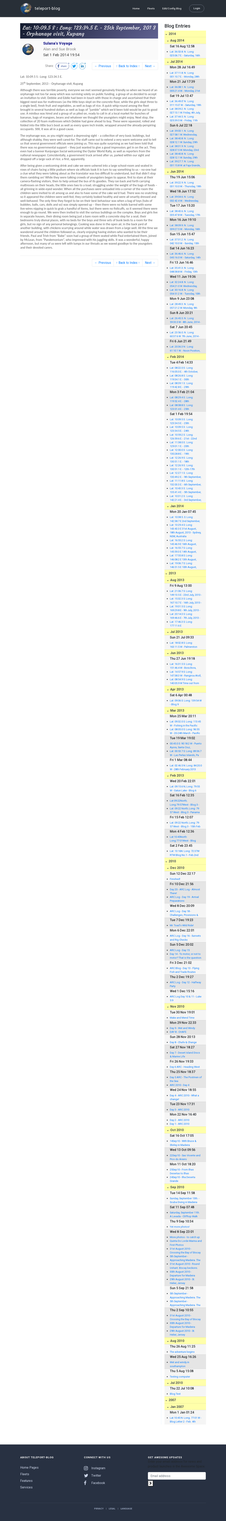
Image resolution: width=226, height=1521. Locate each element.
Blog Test (175, 1393)
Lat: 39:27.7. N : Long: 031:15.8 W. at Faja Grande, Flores (185, 163)
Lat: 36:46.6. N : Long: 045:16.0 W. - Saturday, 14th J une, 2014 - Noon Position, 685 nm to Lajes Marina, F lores (186, 255)
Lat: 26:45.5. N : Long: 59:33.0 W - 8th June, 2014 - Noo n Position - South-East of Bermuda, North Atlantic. (185, 320)
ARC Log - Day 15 (180, 950)
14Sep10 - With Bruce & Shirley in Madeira (183, 1143)
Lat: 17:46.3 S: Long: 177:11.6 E (181, 623)
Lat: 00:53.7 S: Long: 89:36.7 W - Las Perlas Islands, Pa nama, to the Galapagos (185, 753)
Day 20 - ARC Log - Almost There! (185, 891)
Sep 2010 (176, 1187)
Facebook (94, 1483)
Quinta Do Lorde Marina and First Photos (186, 1242)
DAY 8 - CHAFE (178, 1031)
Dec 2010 (176, 868)
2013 (172, 573)
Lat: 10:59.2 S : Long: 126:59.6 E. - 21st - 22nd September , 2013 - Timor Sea (184, 436)
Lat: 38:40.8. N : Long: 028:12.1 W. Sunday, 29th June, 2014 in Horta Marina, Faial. (185, 155)
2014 (172, 34)
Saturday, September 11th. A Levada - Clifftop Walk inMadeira (185, 1214)
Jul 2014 (176, 62)
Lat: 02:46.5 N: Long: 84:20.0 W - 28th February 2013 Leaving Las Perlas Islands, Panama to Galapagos (186, 767)
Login (196, 8)
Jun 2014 (176, 171)
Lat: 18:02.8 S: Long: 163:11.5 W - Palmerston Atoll (183, 644)
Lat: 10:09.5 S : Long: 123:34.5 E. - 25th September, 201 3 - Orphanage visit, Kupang (184, 421)
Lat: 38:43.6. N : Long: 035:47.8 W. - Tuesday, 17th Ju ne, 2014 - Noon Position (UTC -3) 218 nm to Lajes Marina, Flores (185, 213)
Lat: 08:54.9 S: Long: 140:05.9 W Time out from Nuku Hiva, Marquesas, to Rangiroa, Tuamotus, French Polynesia (186, 681)
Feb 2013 (176, 775)
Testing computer (180, 1376)
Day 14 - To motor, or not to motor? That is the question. (186, 955)
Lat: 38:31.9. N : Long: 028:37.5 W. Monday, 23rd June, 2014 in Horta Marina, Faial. (185, 148)
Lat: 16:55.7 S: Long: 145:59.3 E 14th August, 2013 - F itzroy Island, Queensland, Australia (183, 550)
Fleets (151, 8)
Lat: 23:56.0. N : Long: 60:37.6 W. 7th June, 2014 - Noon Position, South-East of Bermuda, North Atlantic (185, 334)
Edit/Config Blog (171, 8)
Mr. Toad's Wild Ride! (182, 925)
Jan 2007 (176, 1407)
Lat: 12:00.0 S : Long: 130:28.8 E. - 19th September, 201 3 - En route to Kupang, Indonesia (185, 452)
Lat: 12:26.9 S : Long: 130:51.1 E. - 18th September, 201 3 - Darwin (184, 459)
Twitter (92, 1475)
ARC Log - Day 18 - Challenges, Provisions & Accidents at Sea (184, 913)
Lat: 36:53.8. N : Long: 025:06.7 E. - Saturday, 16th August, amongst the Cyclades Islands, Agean (185, 53)
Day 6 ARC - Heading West (185, 1066)
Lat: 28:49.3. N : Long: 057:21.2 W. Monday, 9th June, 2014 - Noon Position (185, 306)
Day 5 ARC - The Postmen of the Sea (186, 1079)
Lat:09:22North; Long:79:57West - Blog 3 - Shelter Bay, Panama (184, 802)
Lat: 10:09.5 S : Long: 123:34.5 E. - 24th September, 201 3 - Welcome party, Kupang (183, 429)
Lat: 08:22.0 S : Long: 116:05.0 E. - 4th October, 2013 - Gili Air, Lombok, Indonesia (184, 370)
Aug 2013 (176, 580)
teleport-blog (40, 8)
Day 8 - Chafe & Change (183, 1042)
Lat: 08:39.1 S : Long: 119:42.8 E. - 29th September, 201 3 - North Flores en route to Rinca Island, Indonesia (184, 385)
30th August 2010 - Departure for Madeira (182, 1273)
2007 (172, 1400)
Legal (112, 1508)
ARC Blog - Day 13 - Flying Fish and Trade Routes (184, 970)
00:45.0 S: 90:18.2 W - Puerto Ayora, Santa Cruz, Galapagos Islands (186, 745)
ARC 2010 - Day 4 (179, 1085)
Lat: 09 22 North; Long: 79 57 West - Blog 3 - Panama (185, 810)
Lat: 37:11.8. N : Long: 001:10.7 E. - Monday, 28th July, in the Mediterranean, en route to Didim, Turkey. (184, 75)
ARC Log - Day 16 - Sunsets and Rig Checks (185, 937)
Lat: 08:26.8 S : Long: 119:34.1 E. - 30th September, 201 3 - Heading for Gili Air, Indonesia (185, 377)
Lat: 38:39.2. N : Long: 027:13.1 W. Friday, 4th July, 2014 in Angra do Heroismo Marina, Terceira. (185, 111)
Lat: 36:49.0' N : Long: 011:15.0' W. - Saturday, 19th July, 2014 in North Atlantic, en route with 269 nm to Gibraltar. (185, 103)
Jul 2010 (176, 1383)
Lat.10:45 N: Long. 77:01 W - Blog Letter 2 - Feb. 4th (185, 1419)
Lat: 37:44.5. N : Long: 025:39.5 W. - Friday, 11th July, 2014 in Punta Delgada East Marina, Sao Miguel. (185, 118)
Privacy (99, 1508)
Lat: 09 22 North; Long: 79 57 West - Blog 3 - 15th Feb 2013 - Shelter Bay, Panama (185, 824)
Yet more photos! (180, 1226)
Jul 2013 (176, 632)
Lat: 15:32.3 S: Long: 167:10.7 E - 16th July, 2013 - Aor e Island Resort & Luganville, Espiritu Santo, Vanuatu (186, 600)
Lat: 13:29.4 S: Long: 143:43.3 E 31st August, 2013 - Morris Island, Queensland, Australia (183, 527)
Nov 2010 (176, 1006)
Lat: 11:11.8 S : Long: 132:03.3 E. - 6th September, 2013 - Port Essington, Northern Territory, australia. (185, 482)
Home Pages (29, 1467)
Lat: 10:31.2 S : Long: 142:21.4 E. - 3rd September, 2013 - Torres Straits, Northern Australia (185, 498)
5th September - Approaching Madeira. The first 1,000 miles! (185, 1258)
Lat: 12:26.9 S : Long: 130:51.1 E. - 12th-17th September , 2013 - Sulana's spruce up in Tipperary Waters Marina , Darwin (185, 467)
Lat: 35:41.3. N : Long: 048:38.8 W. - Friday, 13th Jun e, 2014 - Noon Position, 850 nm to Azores (186, 270)
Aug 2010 (176, 1341)
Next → (150, 66)
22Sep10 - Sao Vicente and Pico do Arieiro (185, 1157)
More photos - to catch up (185, 1237)
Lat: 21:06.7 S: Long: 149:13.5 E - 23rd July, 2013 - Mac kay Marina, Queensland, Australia (186, 593)
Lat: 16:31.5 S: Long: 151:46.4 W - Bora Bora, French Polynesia (183, 666)
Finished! (175, 879)
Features (26, 1481)
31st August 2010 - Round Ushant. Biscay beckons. (185, 1265)
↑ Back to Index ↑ (128, 66)
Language (126, 1508)
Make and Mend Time (182, 1017)
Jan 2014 (176, 506)
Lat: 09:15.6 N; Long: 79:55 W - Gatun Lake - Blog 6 (185, 788)
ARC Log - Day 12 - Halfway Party (185, 984)
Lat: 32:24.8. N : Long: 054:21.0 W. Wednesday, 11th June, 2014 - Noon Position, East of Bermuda (185, 284)
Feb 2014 (176, 357)
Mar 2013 (176, 710)
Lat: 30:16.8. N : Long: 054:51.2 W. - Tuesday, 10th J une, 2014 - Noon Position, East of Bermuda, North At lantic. (186, 292)
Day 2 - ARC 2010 (179, 1120)
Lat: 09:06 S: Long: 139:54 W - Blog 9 (186, 702)
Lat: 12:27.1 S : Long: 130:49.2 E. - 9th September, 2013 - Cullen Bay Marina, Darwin (185, 475)
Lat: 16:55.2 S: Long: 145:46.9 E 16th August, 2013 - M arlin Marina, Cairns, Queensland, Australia (183, 542)
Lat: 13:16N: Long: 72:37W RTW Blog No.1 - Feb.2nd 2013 (184, 853)
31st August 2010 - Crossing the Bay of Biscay (185, 1250)
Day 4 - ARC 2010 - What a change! (184, 1097)
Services (26, 1487)
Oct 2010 (176, 1130)
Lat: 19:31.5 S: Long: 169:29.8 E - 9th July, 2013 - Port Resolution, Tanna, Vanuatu (185, 608)
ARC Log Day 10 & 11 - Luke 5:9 (185, 998)
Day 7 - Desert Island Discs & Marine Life (185, 1054)
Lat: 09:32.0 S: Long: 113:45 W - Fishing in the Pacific (185, 723)
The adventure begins (182, 1351)
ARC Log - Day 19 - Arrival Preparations (184, 898)
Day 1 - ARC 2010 (179, 1123)
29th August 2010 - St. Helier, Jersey (182, 1281)
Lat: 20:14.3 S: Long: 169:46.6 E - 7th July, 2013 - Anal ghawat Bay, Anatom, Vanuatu (185, 616)
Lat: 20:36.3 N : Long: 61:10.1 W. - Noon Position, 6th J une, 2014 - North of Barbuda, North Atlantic (185, 348)
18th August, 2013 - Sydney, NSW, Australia (185, 534)
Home (136, 8)
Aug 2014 (176, 40)
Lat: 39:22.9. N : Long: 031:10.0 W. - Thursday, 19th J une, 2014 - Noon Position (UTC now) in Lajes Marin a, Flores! (185, 184)
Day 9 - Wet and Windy (182, 1028)
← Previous (103, 66)
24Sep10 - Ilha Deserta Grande (182, 1179)
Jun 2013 (176, 653)
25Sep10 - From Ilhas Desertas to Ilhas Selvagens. (182, 1171)
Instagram (94, 1468)
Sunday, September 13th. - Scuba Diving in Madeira (184, 1200)
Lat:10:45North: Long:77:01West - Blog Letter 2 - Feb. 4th (183, 839)
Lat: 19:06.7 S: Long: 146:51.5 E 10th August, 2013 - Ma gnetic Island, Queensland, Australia (183, 565)
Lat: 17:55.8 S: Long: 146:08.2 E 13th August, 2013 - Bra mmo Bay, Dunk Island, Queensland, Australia (184, 557)
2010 (172, 861)
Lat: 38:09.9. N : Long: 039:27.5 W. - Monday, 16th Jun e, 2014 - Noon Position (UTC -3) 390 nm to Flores (185, 227)
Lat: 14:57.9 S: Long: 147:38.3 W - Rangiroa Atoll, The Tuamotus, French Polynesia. (185, 673)
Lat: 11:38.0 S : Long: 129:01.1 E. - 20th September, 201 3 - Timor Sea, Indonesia (184, 444)
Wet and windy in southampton (179, 1364)
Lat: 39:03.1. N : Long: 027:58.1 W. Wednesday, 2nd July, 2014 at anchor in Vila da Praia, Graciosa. (185, 132)
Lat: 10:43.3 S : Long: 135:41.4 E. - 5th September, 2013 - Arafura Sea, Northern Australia (185, 490)
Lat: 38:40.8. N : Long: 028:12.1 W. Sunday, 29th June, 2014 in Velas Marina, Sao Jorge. (185, 140)
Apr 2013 (176, 689)
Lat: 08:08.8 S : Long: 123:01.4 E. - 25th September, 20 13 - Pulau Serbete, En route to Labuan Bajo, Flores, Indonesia (185, 407)
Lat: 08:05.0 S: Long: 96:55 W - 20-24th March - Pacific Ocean (185, 731)
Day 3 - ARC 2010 (179, 1109)
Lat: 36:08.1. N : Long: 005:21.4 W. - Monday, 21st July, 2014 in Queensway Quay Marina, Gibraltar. (185, 89)
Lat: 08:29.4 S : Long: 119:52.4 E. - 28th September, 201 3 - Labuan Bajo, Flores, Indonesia (185, 399)
